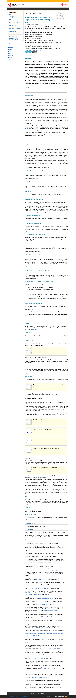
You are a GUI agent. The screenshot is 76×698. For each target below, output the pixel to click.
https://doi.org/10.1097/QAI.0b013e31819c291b (34, 562)
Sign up (48, 696)
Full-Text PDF (59, 13)
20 (28, 249)
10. (25, 591)
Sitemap (39, 693)
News (47, 9)
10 (39, 106)
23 (45, 409)
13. (25, 607)
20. (25, 651)
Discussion (10, 53)
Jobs (65, 9)
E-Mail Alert (11, 696)
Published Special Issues (14, 38)
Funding (27, 507)
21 (51, 249)
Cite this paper (29, 529)
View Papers (11, 16)
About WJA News (12, 31)
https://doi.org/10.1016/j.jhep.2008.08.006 (33, 594)
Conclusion (10, 55)
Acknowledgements (30, 514)
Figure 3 (33, 362)
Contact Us (43, 693)
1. (25, 543)
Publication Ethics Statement (14, 30)
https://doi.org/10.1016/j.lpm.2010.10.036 (54, 640)
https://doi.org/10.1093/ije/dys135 (42, 604)
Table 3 (35, 306)
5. (25, 565)
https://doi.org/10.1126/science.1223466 (46, 598)
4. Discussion (29, 376)
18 (25, 128)
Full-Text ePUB (59, 16)
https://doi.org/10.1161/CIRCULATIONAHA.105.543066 (40, 588)
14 (25, 117)
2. (25, 546)
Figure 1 (34, 329)
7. (25, 578)
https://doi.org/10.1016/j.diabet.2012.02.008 (33, 677)
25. (25, 680)
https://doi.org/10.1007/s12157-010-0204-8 (52, 668)
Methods (10, 49)
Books (29, 9)
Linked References (60, 18)
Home (11, 9)
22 (43, 407)
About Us (56, 9)
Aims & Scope (12, 17)
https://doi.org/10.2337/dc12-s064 (39, 658)
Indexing (11, 14)
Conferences (38, 9)
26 (28, 462)
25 (31, 456)
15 (65, 118)
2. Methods (28, 141)
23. (25, 665)
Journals (21, 9)
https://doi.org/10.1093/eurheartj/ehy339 (35, 654)
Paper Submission (12, 23)
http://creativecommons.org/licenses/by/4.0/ (33, 50)
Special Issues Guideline (14, 39)
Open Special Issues (13, 36)
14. (25, 614)
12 (34, 113)
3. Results (28, 267)
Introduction (10, 47)
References (28, 540)
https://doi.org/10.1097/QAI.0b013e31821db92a (39, 627)
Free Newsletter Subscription (14, 26)
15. (25, 620)
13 (65, 113)
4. (25, 559)
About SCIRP (36, 693)
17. (25, 630)
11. (25, 597)
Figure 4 (26, 373)
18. (25, 637)
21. (25, 656)
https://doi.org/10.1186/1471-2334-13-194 (52, 573)
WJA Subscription (12, 25)
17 (45, 120)
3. (25, 553)
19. (25, 645)
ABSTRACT (28, 58)
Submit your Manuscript (58, 696)
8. (25, 582)
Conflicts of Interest (30, 523)
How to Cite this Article (61, 19)
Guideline (11, 20)
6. (25, 570)
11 (33, 110)
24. (25, 672)
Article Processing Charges (14, 22)
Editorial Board (12, 19)
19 (27, 128)
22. (25, 661)
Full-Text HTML (59, 15)
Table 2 (26, 284)
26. (25, 684)
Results (9, 51)
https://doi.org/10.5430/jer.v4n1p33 (49, 648)
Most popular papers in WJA (14, 28)
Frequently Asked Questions (14, 33)
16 (43, 120)
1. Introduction (29, 95)
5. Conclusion (29, 496)
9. (25, 586)
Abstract (58, 12)
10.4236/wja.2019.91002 (29, 15)
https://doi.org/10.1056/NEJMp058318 (42, 579)
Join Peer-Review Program (21, 696)
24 (53, 409)
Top (9, 43)
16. (25, 624)
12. (25, 601)
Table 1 (26, 273)
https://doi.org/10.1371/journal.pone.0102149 (51, 610)
